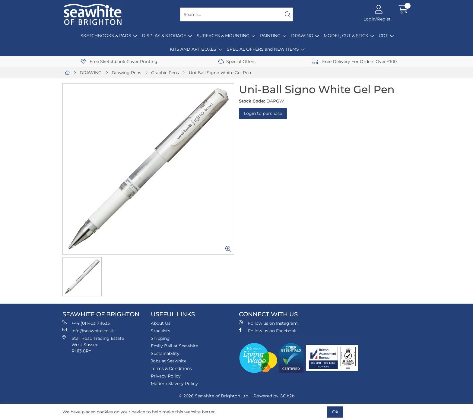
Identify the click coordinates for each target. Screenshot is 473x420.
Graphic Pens (165, 72)
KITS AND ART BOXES (193, 49)
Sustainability (165, 353)
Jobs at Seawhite (168, 361)
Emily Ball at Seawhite (174, 346)
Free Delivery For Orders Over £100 (354, 61)
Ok (335, 412)
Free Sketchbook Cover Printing (119, 61)
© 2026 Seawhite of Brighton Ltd (213, 396)
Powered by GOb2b (273, 396)
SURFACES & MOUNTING (223, 35)
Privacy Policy (166, 376)
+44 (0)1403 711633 (86, 323)
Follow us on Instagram (268, 323)
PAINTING (270, 35)
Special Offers (237, 61)
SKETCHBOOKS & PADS (106, 35)
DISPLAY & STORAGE (164, 35)
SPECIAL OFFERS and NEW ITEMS (263, 49)
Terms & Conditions (171, 368)
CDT (383, 35)
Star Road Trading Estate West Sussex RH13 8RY (93, 344)
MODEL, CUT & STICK (346, 35)
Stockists (160, 330)
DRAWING (302, 35)
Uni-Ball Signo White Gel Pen (220, 72)
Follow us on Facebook (268, 330)
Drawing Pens (126, 72)
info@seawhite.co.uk (88, 330)
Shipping (160, 338)
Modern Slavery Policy (174, 383)
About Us (160, 323)
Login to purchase (263, 113)
